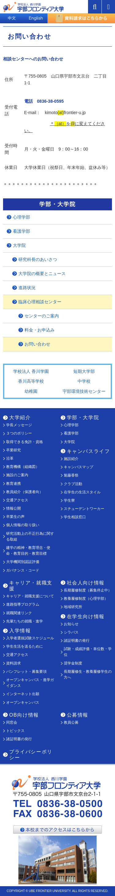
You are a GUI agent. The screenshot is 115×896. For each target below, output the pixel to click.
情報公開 (13, 508)
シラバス (71, 632)
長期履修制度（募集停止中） (88, 590)
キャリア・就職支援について (30, 596)
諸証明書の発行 (77, 640)
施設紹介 (71, 459)
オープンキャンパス (22, 702)
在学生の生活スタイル (82, 492)
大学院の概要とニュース (42, 273)
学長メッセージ (19, 425)
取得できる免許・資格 (24, 442)
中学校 (84, 381)
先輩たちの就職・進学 (24, 621)
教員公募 (71, 722)
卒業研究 (13, 450)
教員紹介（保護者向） (24, 492)
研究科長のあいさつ (37, 259)
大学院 (19, 245)
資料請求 (13, 663)
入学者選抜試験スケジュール (30, 638)
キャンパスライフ (88, 451)
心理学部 (21, 217)
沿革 (9, 458)
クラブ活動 (73, 484)
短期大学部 (84, 371)
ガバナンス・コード (22, 570)
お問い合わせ (37, 344)
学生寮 (69, 500)
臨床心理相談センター (39, 301)
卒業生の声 (15, 517)
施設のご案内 (17, 475)
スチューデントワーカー (84, 509)
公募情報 (77, 715)
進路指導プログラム (22, 604)
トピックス (15, 731)
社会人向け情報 (86, 582)
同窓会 (11, 722)
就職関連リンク (19, 613)
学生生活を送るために (24, 646)
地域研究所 (73, 607)
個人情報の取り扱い (22, 525)
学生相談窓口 (75, 517)
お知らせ (71, 624)
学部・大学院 (83, 417)
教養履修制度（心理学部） (86, 598)
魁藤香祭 (71, 475)
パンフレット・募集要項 (26, 671)
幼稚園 (31, 391)
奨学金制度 (73, 663)
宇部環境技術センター (84, 391)
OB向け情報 (24, 715)
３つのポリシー (19, 433)
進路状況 (27, 287)
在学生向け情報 (86, 616)
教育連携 (13, 483)
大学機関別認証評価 (22, 562)
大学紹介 (20, 417)
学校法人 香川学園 (31, 371)
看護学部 (21, 231)
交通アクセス (17, 500)
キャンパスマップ (78, 467)
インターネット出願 (22, 694)
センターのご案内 (42, 315)
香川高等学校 (31, 381)
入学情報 (20, 630)
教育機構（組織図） (22, 467)
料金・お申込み (40, 329)
